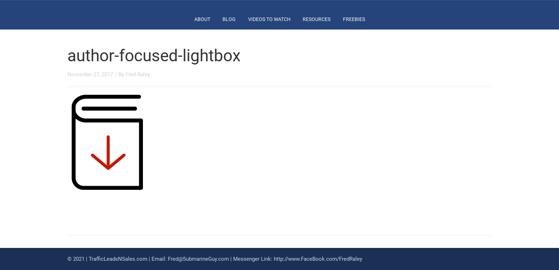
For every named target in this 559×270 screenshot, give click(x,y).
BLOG (229, 19)
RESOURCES (316, 19)
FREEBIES (354, 19)
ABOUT (202, 19)
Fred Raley (137, 74)
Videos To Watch (269, 19)
